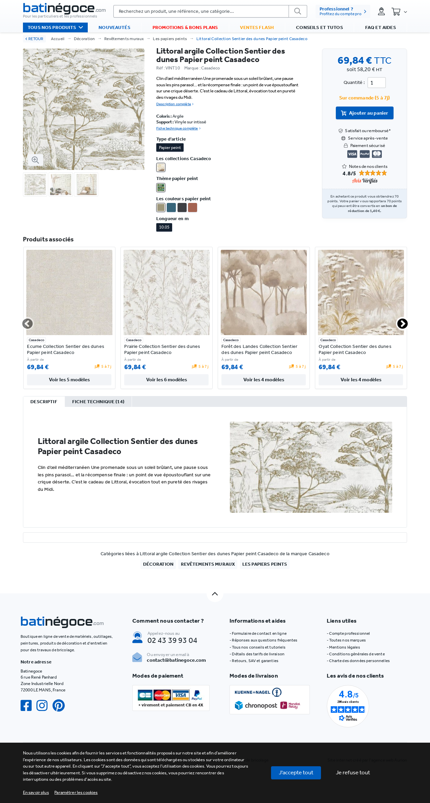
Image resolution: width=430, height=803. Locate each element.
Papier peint (170, 147)
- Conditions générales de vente (355, 654)
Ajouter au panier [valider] (364, 113)
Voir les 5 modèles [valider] (69, 380)
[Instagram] (44, 705)
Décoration (84, 38)
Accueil (58, 38)
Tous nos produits (55, 27)
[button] (76, 792)
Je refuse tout (353, 772)
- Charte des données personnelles (358, 660)
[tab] (44, 401)
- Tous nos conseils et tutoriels (258, 647)
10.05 (164, 227)
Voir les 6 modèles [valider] (166, 380)
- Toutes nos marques (346, 640)
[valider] (298, 11)
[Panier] (399, 11)
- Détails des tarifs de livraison (257, 654)
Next (399, 322)
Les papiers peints (170, 38)
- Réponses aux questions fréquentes (263, 640)
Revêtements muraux (124, 38)
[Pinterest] (61, 705)
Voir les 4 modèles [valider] (263, 380)
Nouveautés (114, 27)
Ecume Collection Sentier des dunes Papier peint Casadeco (65, 349)
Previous (24, 322)
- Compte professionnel (348, 633)
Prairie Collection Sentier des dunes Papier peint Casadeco (162, 349)
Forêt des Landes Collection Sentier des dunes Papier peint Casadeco (259, 349)
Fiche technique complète (178, 128)
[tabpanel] (215, 467)
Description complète (175, 104)
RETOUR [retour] (34, 38)
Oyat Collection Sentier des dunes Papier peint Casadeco (355, 349)
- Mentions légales (343, 647)
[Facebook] (28, 705)
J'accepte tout (296, 772)
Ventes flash (257, 27)
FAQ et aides (380, 27)
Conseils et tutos (319, 27)
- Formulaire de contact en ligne (258, 633)
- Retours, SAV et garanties (254, 660)
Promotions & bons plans (185, 27)
